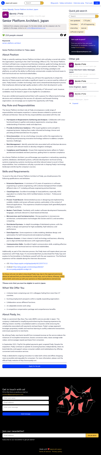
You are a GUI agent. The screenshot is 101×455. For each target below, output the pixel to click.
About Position (10, 54)
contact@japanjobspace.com (36, 28)
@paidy (11, 9)
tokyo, (81, 76)
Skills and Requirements (15, 171)
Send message (25, 414)
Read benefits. (80, 47)
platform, (10, 43)
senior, (4, 43)
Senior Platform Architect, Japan (26, 9)
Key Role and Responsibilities (18, 105)
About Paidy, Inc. (11, 314)
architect (17, 43)
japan (85, 76)
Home (4, 9)
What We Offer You (13, 287)
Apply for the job (34, 366)
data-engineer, (74, 89)
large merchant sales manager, (79, 74)
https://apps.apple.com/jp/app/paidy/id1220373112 (29, 263)
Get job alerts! (92, 435)
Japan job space (56, 449)
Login (96, 3)
